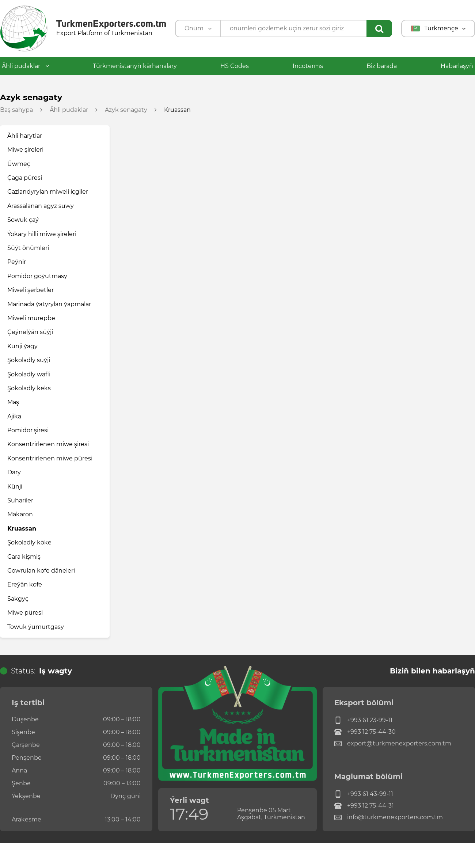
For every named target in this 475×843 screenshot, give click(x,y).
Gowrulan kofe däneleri (41, 570)
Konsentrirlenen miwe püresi (49, 458)
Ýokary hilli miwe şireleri (41, 234)
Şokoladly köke (29, 542)
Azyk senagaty (126, 110)
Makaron (20, 514)
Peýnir (16, 261)
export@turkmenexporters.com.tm (392, 743)
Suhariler (20, 500)
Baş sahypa (16, 110)
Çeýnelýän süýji (30, 332)
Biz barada (381, 65)
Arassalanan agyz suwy (40, 205)
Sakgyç (17, 598)
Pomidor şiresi (28, 430)
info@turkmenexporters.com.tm (388, 817)
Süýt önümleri (28, 247)
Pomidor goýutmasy (37, 276)
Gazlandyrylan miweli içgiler (47, 191)
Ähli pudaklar (25, 65)
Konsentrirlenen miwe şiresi (48, 444)
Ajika (14, 416)
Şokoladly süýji (28, 360)
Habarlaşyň (457, 65)
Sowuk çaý (23, 219)
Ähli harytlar (24, 135)
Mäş (13, 402)
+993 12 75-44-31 (364, 805)
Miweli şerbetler (30, 289)
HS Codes (234, 65)
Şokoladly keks (29, 388)
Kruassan (21, 528)
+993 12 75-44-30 (365, 732)
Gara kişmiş (24, 556)
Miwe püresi (25, 612)
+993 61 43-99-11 (363, 794)
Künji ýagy (22, 346)
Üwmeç (18, 163)
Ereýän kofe (24, 584)
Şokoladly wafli (28, 374)
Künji (14, 486)
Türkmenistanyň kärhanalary (135, 65)
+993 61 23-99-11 (363, 720)
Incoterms (308, 65)
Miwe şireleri (25, 149)
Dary (14, 472)
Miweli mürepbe (31, 318)
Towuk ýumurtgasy (35, 626)
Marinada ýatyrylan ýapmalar (49, 304)
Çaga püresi (24, 177)
